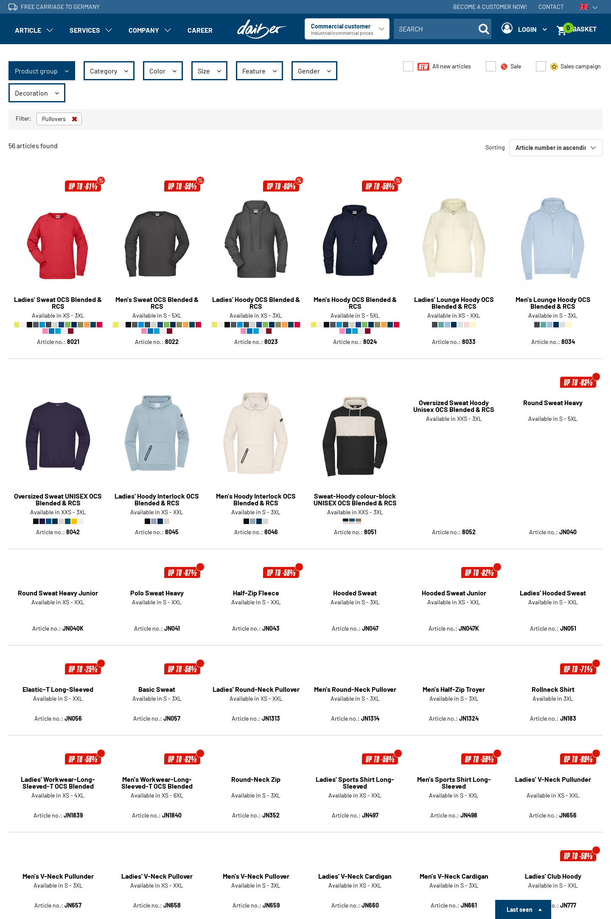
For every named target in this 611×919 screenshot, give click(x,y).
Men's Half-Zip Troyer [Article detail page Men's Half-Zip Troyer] (454, 602)
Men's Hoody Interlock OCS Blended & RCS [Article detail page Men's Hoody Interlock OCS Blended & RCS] (256, 406)
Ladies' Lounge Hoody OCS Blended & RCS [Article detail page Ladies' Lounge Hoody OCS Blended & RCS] (454, 303)
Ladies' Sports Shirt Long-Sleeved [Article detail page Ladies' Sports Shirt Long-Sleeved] (355, 695)
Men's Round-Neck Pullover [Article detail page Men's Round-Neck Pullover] (355, 602)
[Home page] (262, 29)
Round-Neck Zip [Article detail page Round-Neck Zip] (255, 692)
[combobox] (442, 29)
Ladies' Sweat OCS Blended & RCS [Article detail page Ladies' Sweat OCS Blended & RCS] (58, 303)
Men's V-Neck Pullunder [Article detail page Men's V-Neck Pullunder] (58, 789)
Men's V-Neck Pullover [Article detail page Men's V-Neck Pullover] (256, 789)
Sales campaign (575, 66)
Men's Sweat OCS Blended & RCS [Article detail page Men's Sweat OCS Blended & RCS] (157, 303)
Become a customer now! (490, 6)
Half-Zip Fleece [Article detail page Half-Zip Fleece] (256, 505)
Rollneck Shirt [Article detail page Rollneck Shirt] (553, 602)
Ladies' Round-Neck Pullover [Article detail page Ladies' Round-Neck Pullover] (256, 602)
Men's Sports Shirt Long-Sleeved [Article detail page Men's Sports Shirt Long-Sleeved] (454, 695)
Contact (551, 6)
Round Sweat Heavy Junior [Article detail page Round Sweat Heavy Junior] (58, 505)
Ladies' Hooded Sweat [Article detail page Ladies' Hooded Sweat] (553, 505)
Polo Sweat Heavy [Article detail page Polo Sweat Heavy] (157, 505)
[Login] (524, 29)
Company (144, 30)
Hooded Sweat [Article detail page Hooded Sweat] (355, 505)
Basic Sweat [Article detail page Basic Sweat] (156, 602)
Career (200, 30)
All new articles (444, 66)
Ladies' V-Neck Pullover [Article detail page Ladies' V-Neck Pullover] (157, 789)
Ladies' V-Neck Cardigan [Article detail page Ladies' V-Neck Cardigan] (355, 789)
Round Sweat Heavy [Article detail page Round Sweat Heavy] (553, 402)
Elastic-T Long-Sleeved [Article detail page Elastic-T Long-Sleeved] (57, 602)
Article (28, 30)
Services (85, 30)
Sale (510, 66)
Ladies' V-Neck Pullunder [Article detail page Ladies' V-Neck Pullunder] (553, 692)
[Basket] (580, 29)
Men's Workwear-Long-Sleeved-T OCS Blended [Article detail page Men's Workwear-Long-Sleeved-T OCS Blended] (157, 695)
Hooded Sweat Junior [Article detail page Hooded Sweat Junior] (454, 505)
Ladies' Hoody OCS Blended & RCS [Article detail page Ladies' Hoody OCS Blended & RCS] (256, 303)
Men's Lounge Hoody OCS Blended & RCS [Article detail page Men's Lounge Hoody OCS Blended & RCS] (553, 303)
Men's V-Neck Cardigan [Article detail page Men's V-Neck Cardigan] (454, 789)
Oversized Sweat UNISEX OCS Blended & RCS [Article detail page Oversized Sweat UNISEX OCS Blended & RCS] (58, 406)
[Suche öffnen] (483, 29)
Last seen (520, 909)
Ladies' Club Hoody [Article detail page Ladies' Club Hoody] (553, 789)
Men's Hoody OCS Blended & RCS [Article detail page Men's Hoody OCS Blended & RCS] (355, 303)
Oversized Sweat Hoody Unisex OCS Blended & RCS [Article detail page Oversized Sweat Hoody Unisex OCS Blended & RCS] (453, 406)
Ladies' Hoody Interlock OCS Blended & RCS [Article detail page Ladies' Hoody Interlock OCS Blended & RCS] (157, 406)
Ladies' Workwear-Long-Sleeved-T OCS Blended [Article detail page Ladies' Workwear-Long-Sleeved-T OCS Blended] (58, 695)
